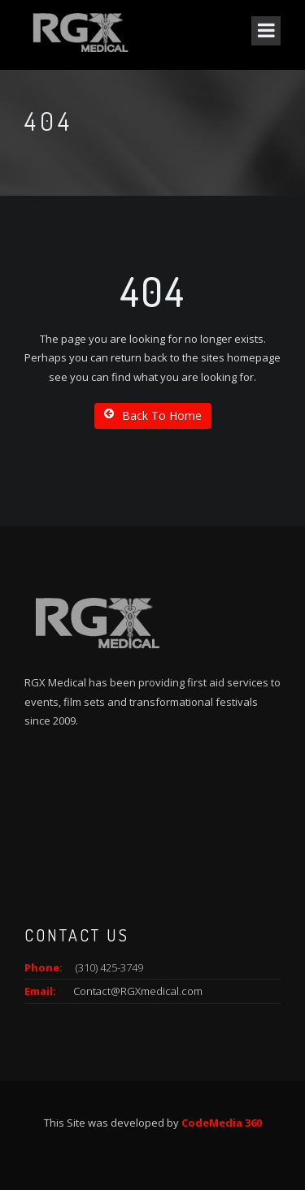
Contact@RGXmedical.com (138, 991)
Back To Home (153, 415)
